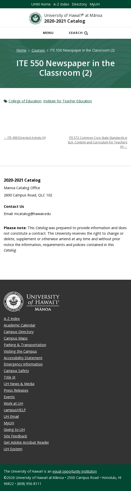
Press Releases (16, 390)
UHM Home (41, 4)
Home (21, 50)
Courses (38, 50)
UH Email (11, 416)
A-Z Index (61, 4)
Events (9, 396)
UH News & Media (19, 383)
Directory (79, 4)
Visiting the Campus (20, 351)
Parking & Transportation (25, 344)
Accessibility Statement (23, 357)
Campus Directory (19, 331)
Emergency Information (23, 364)
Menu (50, 34)
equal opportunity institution (74, 471)
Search (78, 32)
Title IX (9, 377)
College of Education (25, 101)
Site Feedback (15, 436)
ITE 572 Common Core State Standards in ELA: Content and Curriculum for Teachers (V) (97, 142)
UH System (13, 448)
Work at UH (13, 403)
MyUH (95, 4)
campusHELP (15, 409)
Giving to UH (14, 429)
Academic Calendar (19, 325)
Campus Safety (16, 370)
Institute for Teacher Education (67, 101)
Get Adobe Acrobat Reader (26, 442)
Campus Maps (16, 338)
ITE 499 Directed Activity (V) (25, 138)
